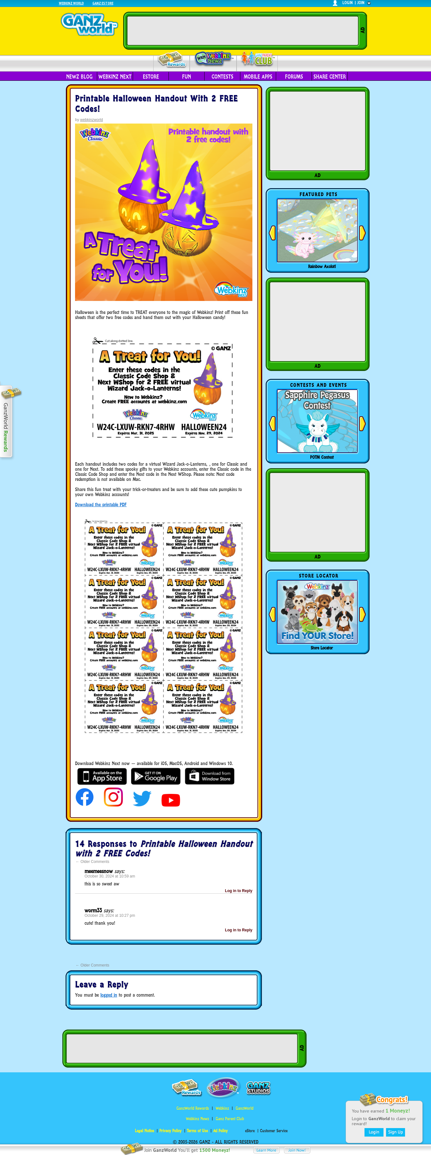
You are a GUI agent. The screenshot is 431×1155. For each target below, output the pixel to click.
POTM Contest (322, 457)
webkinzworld (91, 120)
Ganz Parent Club (230, 1118)
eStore (151, 76)
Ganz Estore (102, 3)
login (347, 2)
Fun (186, 76)
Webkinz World (71, 3)
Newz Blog (79, 76)
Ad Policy (220, 1130)
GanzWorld (244, 1108)
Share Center (330, 76)
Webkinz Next (114, 76)
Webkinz (222, 1108)
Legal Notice (144, 1130)
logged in (108, 995)
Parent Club (257, 59)
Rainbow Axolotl (322, 266)
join (361, 2)
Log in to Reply (238, 891)
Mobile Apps (258, 76)
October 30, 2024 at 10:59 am (110, 876)
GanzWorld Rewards (192, 1108)
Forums (294, 76)
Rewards (172, 60)
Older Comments (92, 861)
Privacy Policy (170, 1130)
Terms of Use (197, 1130)
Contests (222, 76)
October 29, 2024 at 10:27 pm (110, 915)
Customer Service (274, 1130)
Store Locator (322, 647)
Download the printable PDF (101, 504)
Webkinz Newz (213, 59)
